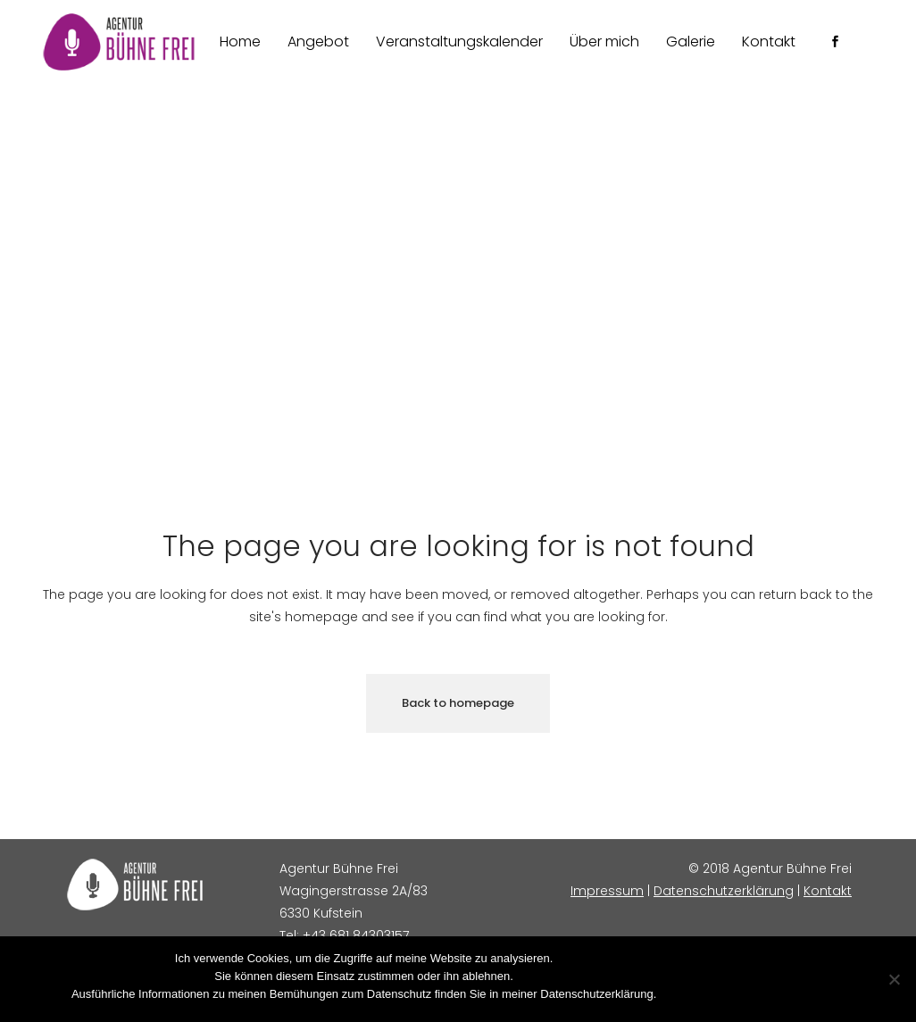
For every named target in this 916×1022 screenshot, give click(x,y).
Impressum (607, 891)
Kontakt (828, 891)
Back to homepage (458, 702)
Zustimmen (693, 994)
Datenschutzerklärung (724, 891)
